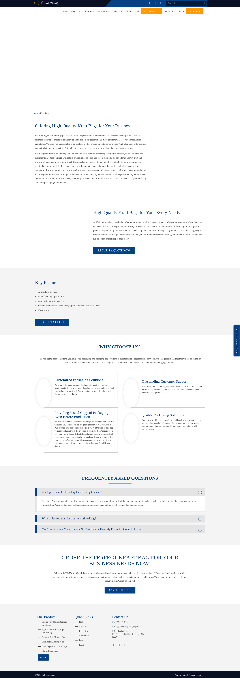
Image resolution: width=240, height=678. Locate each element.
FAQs (137, 11)
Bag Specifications (122, 11)
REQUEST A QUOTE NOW (114, 250)
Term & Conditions (196, 674)
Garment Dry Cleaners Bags (54, 636)
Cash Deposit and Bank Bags (54, 645)
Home (65, 11)
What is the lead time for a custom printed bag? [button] (77, 516)
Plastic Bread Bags (50, 650)
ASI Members (194, 11)
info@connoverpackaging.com (126, 625)
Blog (182, 11)
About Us (75, 11)
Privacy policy (180, 674)
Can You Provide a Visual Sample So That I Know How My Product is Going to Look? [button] (106, 527)
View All (43, 656)
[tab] (120, 488)
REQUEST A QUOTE (52, 318)
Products (88, 11)
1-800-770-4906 (53, 3)
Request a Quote (152, 11)
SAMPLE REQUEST (120, 588)
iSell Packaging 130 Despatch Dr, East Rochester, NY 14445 (128, 633)
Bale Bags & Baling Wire (53, 641)
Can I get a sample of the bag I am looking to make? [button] (80, 488)
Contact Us (170, 11)
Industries (103, 11)
